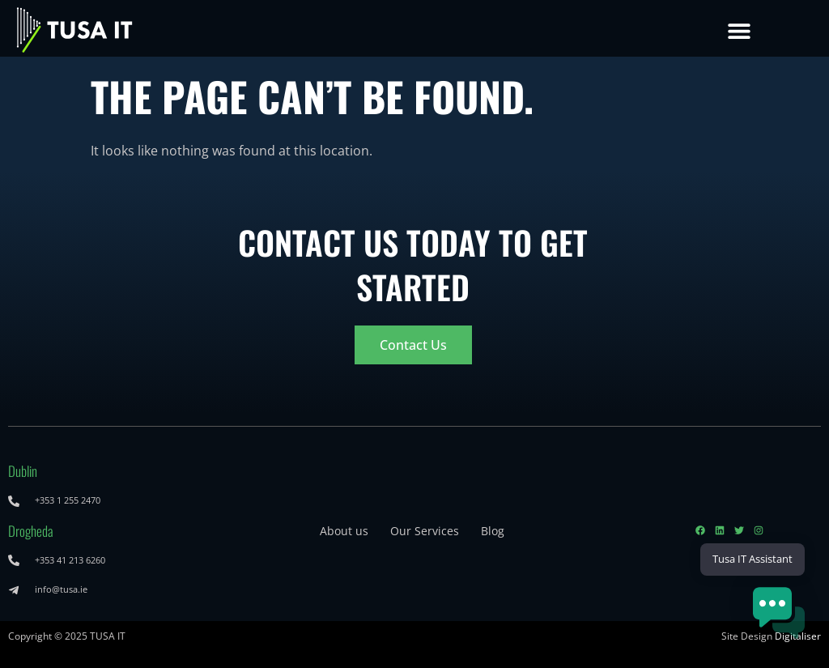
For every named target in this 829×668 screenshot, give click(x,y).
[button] (739, 30)
